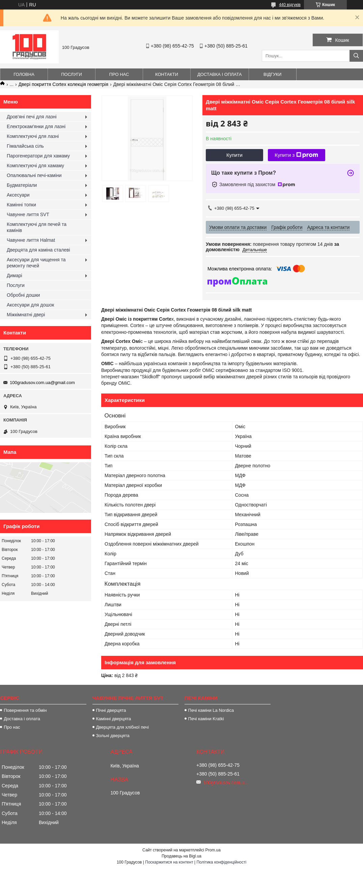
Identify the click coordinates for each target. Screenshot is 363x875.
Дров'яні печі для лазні (32, 116)
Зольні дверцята (113, 735)
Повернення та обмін (25, 710)
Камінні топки (21, 204)
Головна (23, 74)
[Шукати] (356, 56)
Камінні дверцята (113, 718)
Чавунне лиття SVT (28, 214)
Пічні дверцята (111, 710)
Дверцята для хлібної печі (122, 727)
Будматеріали (22, 185)
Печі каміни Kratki (206, 718)
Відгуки (272, 74)
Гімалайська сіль (25, 146)
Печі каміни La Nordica (211, 710)
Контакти (166, 74)
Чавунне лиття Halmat (31, 240)
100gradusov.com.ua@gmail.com (42, 382)
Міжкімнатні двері (26, 314)
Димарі (14, 275)
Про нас (119, 74)
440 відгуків (290, 4)
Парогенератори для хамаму (38, 155)
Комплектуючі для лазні (33, 136)
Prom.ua (213, 850)
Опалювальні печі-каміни (34, 175)
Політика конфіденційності (221, 862)
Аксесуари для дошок (30, 305)
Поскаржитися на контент (169, 862)
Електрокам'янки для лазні (36, 126)
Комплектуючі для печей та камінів (36, 227)
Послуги (71, 74)
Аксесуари (18, 195)
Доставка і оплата (219, 74)
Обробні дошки (23, 295)
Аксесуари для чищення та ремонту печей (36, 262)
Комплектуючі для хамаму (35, 165)
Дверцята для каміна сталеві (38, 250)
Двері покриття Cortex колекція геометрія (64, 84)
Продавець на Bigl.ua (181, 856)
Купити (234, 155)
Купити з (296, 155)
